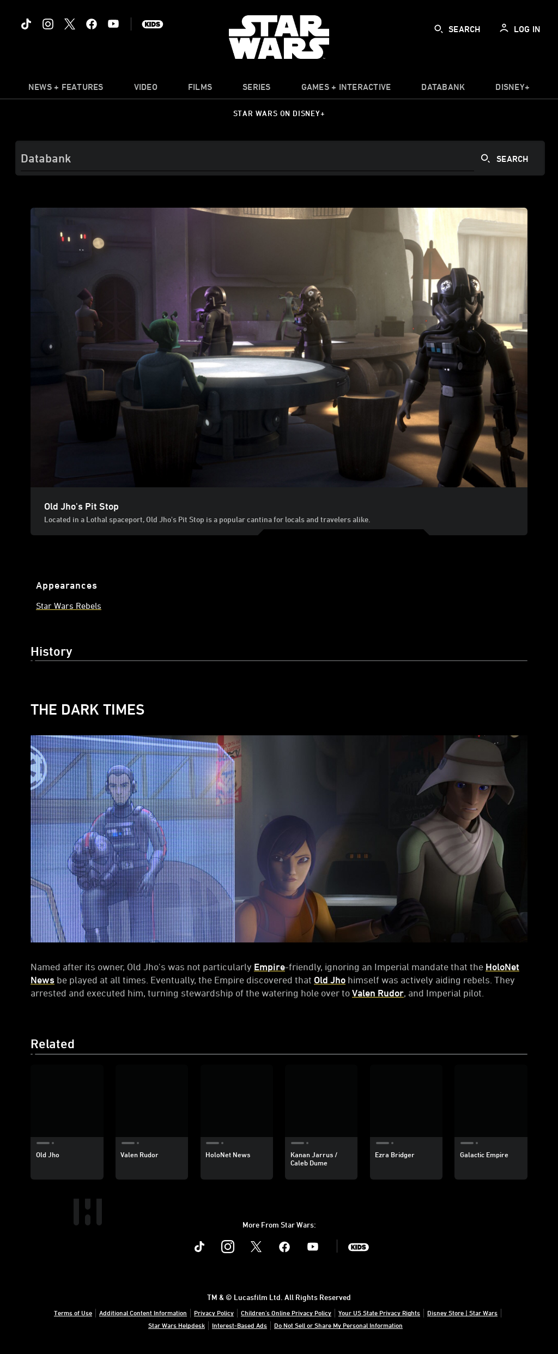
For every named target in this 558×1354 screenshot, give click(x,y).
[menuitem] (146, 89)
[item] (66, 89)
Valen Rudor (378, 992)
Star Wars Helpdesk (176, 1325)
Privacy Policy (214, 1312)
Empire (269, 966)
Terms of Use (73, 1312)
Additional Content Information (143, 1312)
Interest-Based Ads (239, 1325)
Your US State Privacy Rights (379, 1312)
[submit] (438, 29)
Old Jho (329, 979)
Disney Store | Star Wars (462, 1312)
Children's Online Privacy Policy (286, 1312)
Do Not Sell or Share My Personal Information (338, 1325)
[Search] (280, 158)
